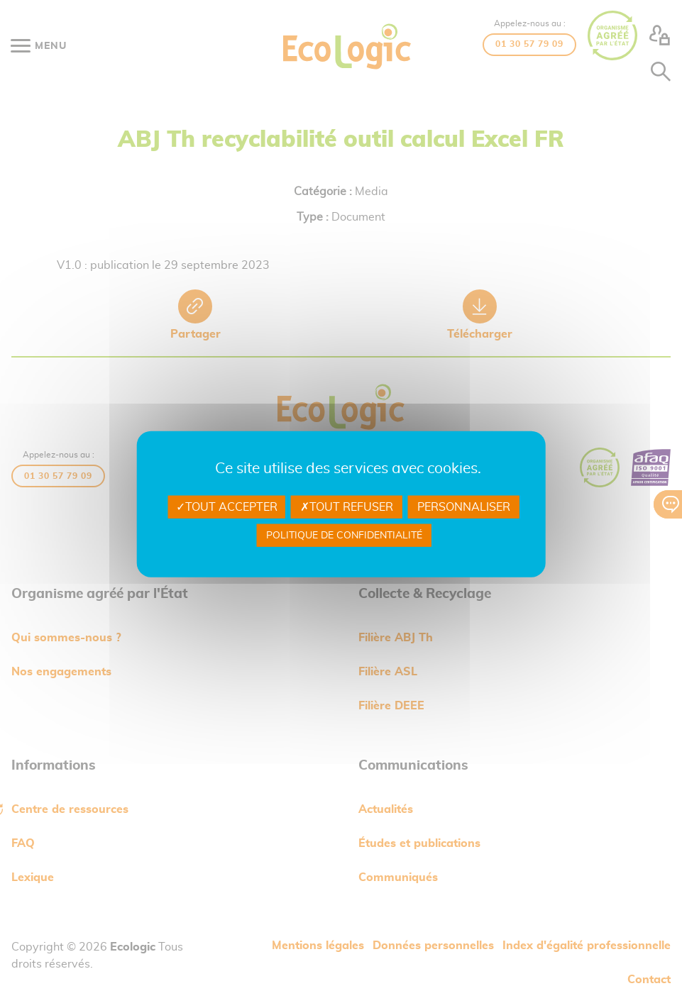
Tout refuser (346, 506)
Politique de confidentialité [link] (344, 536)
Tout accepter (226, 506)
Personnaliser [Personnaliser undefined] (463, 506)
